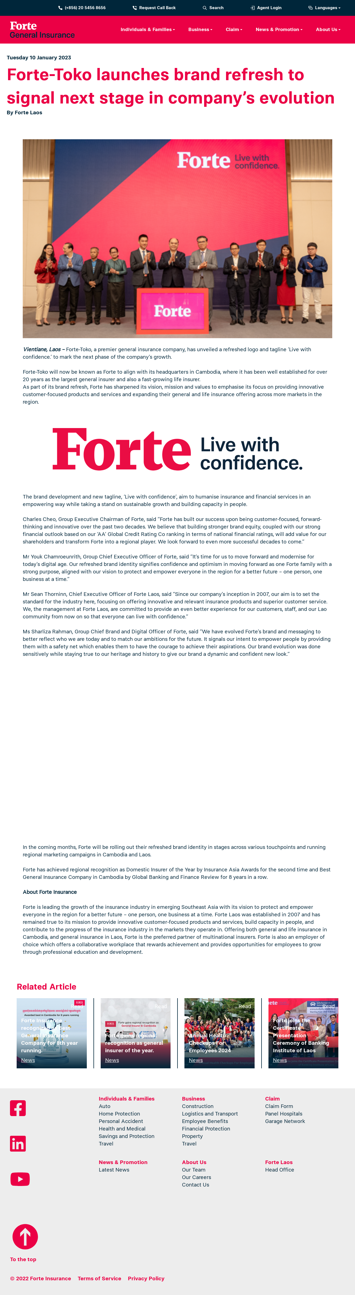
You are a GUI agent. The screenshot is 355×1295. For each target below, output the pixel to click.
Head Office (279, 1173)
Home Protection (119, 1117)
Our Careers (196, 1180)
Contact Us (195, 1188)
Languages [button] (322, 7)
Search (213, 7)
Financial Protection (206, 1132)
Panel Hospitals (283, 1117)
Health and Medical (122, 1132)
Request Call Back (154, 7)
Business (198, 29)
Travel (106, 1147)
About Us (326, 29)
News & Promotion (277, 29)
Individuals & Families (146, 29)
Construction (198, 1109)
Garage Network (285, 1124)
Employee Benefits (205, 1124)
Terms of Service (99, 1278)
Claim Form (279, 1109)
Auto (104, 1109)
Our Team (194, 1173)
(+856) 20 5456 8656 (82, 7)
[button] (148, 30)
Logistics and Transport (210, 1117)
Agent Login (266, 7)
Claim (232, 29)
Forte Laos (279, 1162)
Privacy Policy (146, 1278)
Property (192, 1139)
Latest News (114, 1173)
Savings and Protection (126, 1139)
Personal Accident (121, 1124)
